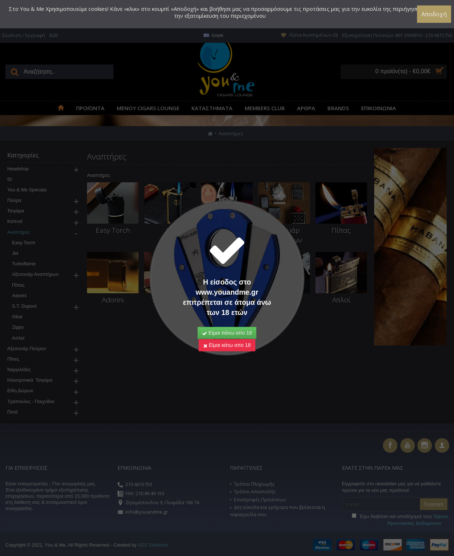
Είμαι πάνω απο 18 (227, 319)
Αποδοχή (434, 14)
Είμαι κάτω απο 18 (227, 331)
